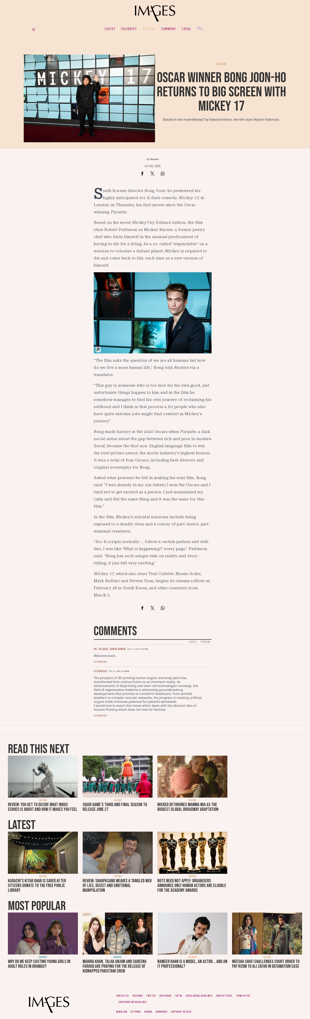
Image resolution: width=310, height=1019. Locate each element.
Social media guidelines (199, 995)
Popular (205, 642)
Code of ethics (224, 995)
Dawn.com (121, 1011)
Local (186, 28)
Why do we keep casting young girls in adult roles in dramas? (39, 964)
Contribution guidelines (133, 1002)
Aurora (148, 1011)
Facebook (137, 995)
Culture (149, 28)
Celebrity (129, 28)
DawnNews (161, 1011)
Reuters (154, 159)
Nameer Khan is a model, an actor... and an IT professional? (192, 964)
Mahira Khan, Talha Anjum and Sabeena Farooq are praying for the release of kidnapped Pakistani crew (114, 966)
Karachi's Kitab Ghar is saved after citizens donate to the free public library (37, 885)
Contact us (122, 995)
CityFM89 (135, 1011)
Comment (168, 28)
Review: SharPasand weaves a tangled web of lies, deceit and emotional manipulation (117, 885)
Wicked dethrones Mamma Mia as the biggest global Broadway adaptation (187, 807)
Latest (110, 28)
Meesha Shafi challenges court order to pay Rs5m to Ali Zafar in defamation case (266, 964)
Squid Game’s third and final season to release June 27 (115, 807)
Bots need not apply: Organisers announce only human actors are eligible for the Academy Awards (191, 885)
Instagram (165, 995)
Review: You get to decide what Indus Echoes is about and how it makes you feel (42, 807)
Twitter (151, 995)
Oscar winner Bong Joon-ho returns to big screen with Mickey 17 (221, 92)
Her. (200, 29)
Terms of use (243, 995)
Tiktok (178, 995)
